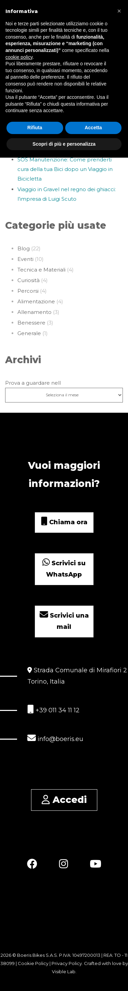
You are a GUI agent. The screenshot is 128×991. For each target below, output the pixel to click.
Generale (29, 333)
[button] (119, 10)
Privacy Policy (67, 963)
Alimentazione (36, 301)
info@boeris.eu (55, 738)
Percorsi (28, 291)
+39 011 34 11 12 (53, 709)
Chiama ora (64, 522)
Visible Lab (63, 971)
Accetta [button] (93, 127)
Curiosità (28, 280)
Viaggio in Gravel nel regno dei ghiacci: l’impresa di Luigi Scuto (66, 194)
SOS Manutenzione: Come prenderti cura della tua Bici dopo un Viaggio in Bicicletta (65, 169)
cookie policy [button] (18, 57)
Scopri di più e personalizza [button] (63, 143)
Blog (23, 248)
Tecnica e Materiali (41, 269)
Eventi (25, 259)
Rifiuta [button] (34, 127)
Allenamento (34, 312)
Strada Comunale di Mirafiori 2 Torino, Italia (77, 676)
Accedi (64, 799)
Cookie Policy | (35, 963)
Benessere (31, 322)
